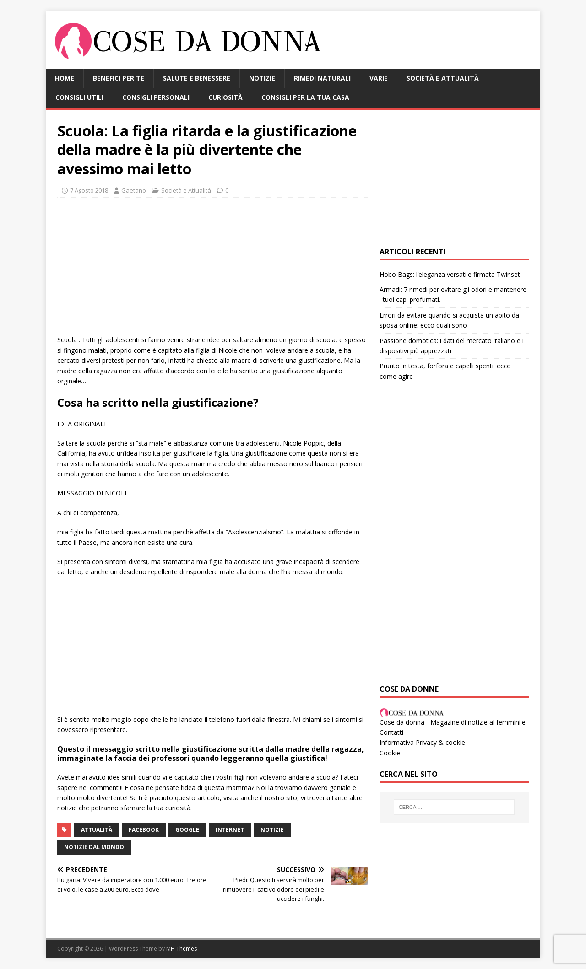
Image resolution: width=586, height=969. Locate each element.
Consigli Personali (156, 97)
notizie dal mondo (94, 847)
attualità (96, 830)
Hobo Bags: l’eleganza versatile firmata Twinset (450, 274)
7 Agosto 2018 (89, 190)
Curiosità (225, 97)
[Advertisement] (212, 271)
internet (230, 830)
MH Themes (181, 949)
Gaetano (133, 190)
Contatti (391, 732)
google (187, 830)
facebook (144, 830)
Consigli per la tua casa (305, 97)
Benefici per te (118, 78)
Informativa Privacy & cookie (422, 742)
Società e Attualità (443, 78)
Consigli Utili (79, 97)
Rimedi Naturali (322, 78)
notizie (272, 830)
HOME (64, 78)
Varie (378, 78)
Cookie (390, 752)
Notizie (262, 78)
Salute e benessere (196, 78)
